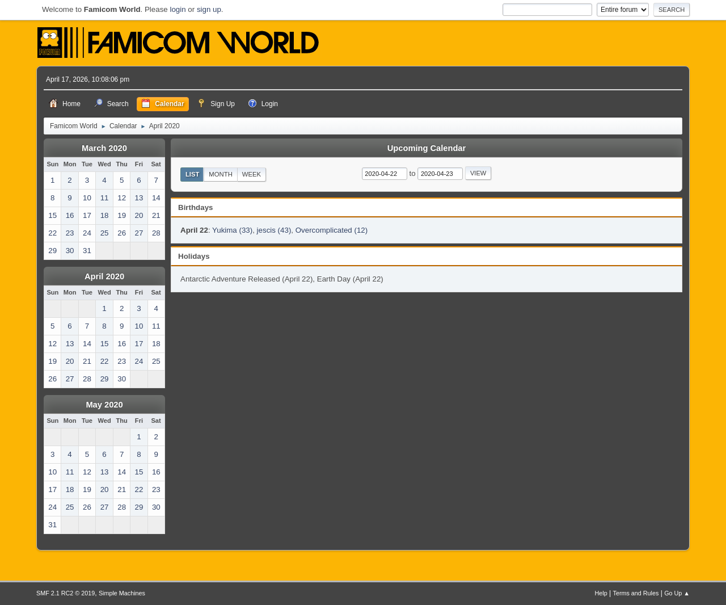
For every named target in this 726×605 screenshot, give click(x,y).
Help (601, 593)
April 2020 (104, 276)
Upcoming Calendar (426, 148)
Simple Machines (122, 593)
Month (221, 174)
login (177, 9)
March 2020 (104, 148)
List (192, 174)
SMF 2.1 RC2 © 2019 (65, 593)
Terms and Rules (636, 593)
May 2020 (104, 404)
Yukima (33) (232, 230)
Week (251, 174)
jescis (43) (274, 230)
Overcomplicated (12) (332, 230)
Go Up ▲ (677, 593)
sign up (209, 9)
